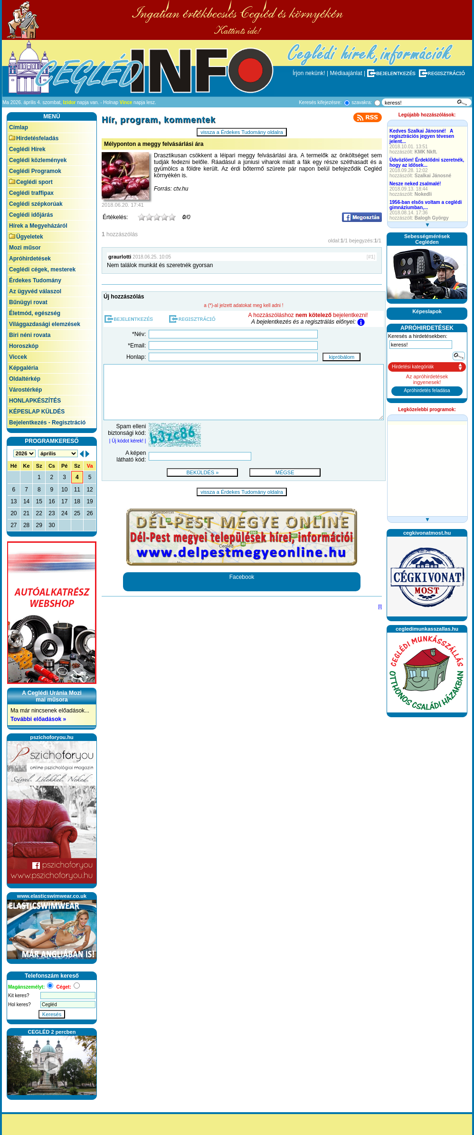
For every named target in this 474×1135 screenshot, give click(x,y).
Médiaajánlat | (348, 73)
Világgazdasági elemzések (44, 324)
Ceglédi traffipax (31, 193)
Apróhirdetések (30, 258)
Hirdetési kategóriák (413, 366)
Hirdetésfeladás (33, 138)
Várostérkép (25, 389)
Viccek (18, 357)
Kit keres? (18, 995)
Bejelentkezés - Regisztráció (47, 422)
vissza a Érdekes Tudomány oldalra (241, 132)
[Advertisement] (427, 750)
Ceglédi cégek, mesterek (42, 269)
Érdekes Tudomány (35, 280)
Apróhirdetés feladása (427, 390)
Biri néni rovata (29, 335)
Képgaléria (23, 368)
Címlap (18, 127)
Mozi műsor (25, 247)
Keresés (51, 1014)
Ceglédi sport (31, 182)
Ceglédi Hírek (27, 149)
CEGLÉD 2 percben (52, 1032)
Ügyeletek (26, 236)
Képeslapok (427, 311)
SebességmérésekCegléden (427, 239)
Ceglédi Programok (35, 171)
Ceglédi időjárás (31, 215)
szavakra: (361, 102)
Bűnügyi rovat (28, 302)
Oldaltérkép (24, 378)
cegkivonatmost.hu (427, 533)
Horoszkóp (23, 346)
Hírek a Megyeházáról (38, 225)
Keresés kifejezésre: (320, 102)
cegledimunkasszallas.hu (427, 629)
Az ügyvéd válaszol (35, 291)
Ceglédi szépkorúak (36, 204)
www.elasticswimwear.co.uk (51, 896)
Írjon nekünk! (309, 73)
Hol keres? (19, 1004)
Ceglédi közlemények (37, 160)
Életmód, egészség (34, 313)
